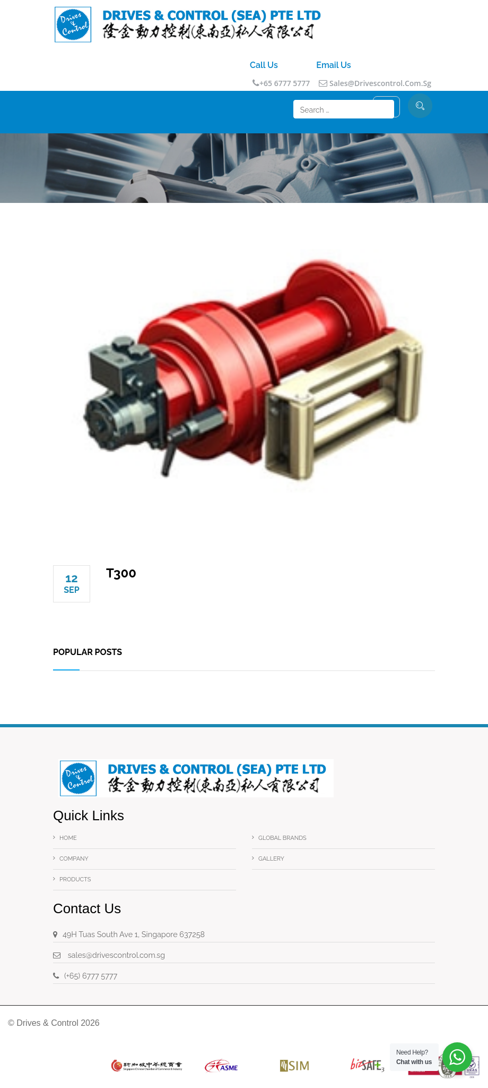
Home (68, 838)
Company (74, 858)
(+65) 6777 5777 (90, 975)
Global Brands (282, 838)
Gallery (271, 858)
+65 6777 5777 (281, 83)
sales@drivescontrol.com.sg (375, 83)
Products (75, 879)
